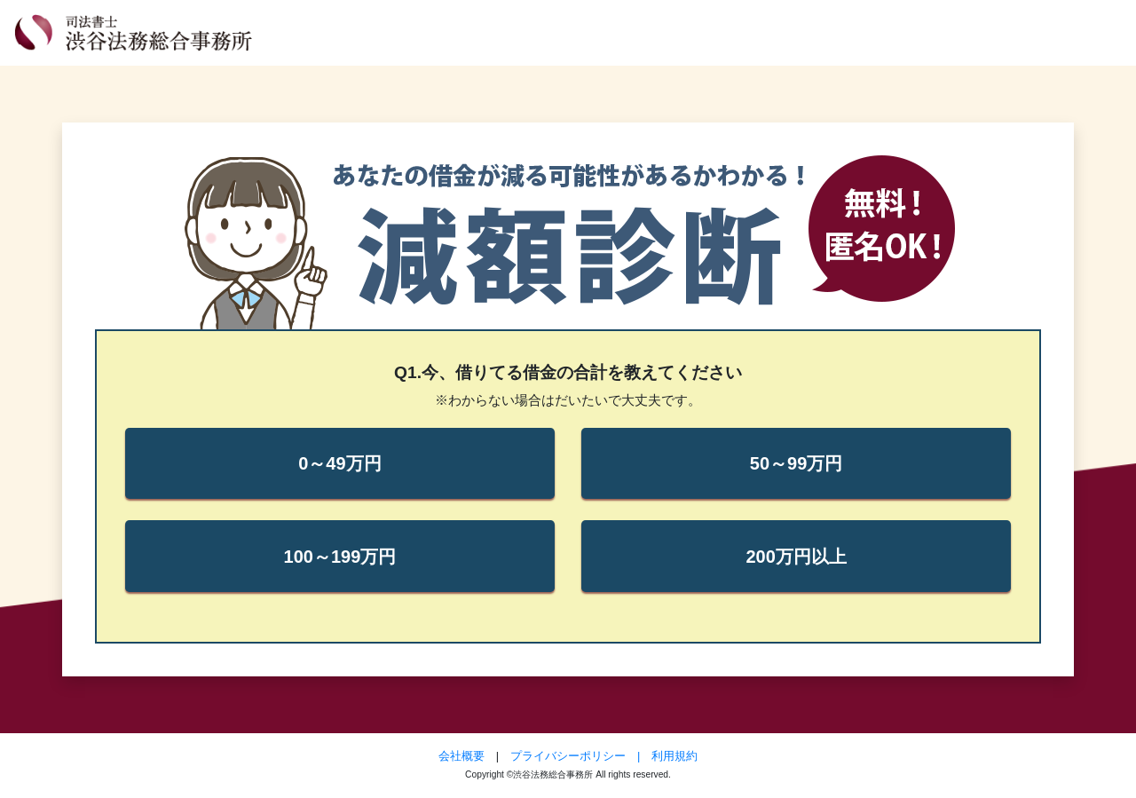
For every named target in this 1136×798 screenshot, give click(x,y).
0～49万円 (339, 463)
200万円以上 (796, 556)
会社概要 (461, 755)
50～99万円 (796, 463)
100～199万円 (340, 556)
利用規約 (674, 755)
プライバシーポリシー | (580, 755)
